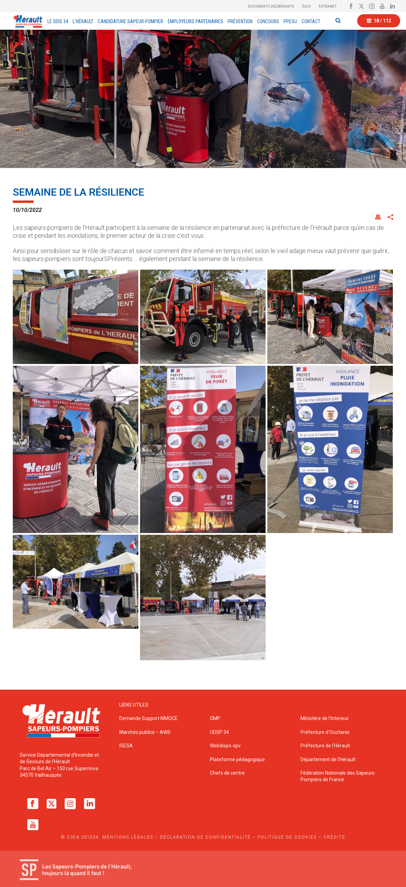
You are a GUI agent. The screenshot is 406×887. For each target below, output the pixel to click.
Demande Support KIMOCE (148, 718)
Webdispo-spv (225, 745)
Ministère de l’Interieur (325, 718)
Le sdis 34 (57, 21)
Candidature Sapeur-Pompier (130, 21)
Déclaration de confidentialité (205, 837)
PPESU (290, 21)
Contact (311, 21)
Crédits (334, 837)
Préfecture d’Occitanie (325, 732)
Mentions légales (127, 837)
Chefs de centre (227, 773)
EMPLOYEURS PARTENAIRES (195, 21)
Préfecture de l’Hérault (325, 745)
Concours (268, 21)
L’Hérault (83, 21)
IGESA (126, 745)
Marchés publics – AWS (144, 732)
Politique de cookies (287, 837)
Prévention (240, 21)
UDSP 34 (219, 732)
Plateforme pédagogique (237, 759)
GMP (215, 718)
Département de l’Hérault (328, 759)
